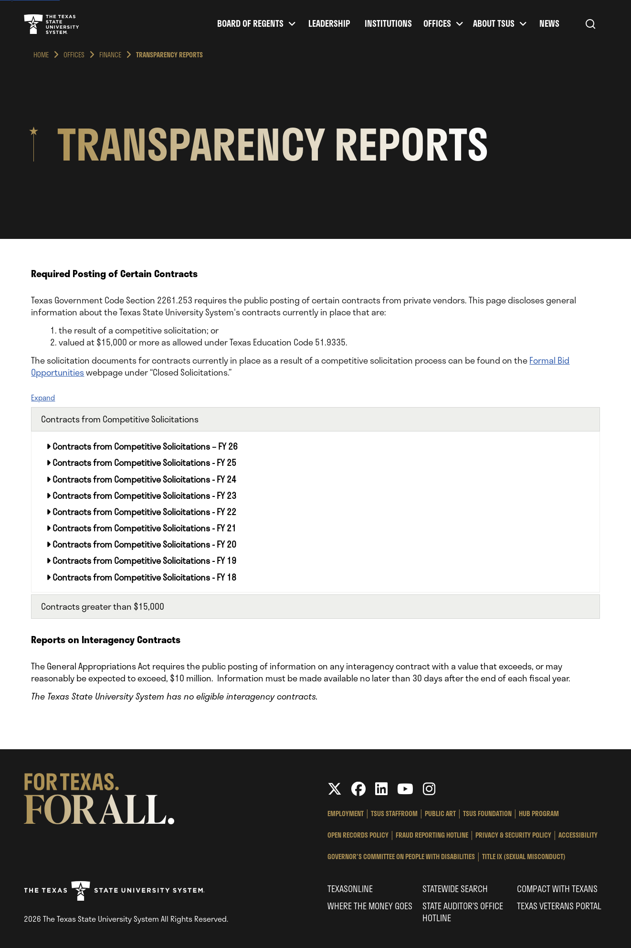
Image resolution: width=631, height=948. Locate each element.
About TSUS (494, 24)
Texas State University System (51, 24)
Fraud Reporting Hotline (432, 835)
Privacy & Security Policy (513, 835)
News (549, 24)
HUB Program (539, 813)
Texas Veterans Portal (559, 906)
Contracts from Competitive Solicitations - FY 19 (141, 560)
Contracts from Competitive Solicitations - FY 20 (141, 544)
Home (41, 55)
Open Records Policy (358, 835)
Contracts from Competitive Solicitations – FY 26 (142, 446)
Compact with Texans (557, 888)
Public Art (440, 813)
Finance (110, 55)
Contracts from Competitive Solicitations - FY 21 (141, 528)
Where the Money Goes (369, 906)
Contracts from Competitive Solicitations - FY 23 (141, 495)
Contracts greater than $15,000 (102, 606)
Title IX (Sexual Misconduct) (524, 856)
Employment (345, 813)
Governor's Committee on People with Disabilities (401, 856)
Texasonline (350, 888)
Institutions (388, 24)
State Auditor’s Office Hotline (462, 912)
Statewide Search (455, 888)
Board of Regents (250, 24)
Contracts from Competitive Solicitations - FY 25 (141, 462)
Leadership (329, 24)
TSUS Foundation (487, 813)
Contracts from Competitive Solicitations (120, 419)
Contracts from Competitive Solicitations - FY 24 (141, 479)
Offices (437, 24)
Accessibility (578, 835)
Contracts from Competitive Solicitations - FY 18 (141, 577)
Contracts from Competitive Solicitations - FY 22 (141, 511)
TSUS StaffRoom (394, 813)
